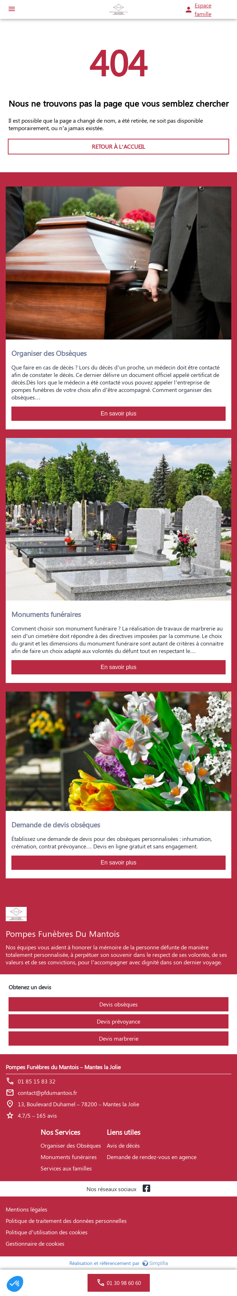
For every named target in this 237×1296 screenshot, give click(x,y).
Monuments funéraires (69, 1156)
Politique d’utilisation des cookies (47, 1232)
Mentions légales (26, 1209)
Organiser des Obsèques (71, 1145)
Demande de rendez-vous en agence (151, 1156)
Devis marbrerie (118, 1038)
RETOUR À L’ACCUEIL (118, 146)
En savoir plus (119, 413)
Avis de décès (123, 1145)
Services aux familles (66, 1168)
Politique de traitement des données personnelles (66, 1220)
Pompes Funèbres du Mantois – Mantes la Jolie (63, 1067)
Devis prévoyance (118, 1021)
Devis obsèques (118, 1004)
